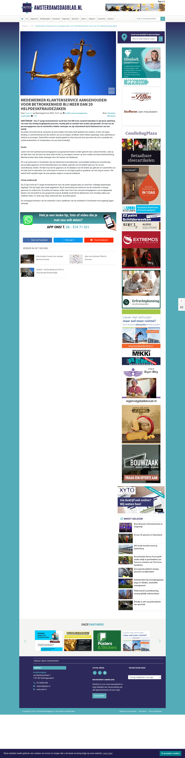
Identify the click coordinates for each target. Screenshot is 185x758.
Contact (110, 19)
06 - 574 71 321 (77, 227)
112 (26, 19)
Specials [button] (75, 19)
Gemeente (56, 19)
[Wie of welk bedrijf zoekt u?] (144, 38)
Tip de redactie (99, 240)
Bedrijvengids (45, 19)
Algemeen (34, 19)
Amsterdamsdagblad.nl (58, 7)
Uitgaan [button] (91, 19)
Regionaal (66, 19)
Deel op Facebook (37, 240)
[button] (22, 683)
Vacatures (101, 19)
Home (24, 26)
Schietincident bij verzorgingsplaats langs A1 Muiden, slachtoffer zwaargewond (149, 606)
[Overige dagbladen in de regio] (144, 719)
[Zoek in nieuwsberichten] (148, 19)
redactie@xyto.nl (43, 728)
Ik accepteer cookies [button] (170, 753)
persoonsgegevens (79, 113)
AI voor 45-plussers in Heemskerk (148, 535)
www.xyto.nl (41, 731)
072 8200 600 (42, 724)
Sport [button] (83, 19)
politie (68, 113)
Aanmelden (99, 737)
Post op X (68, 240)
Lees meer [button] (108, 753)
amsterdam (25, 116)
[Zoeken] (162, 19)
